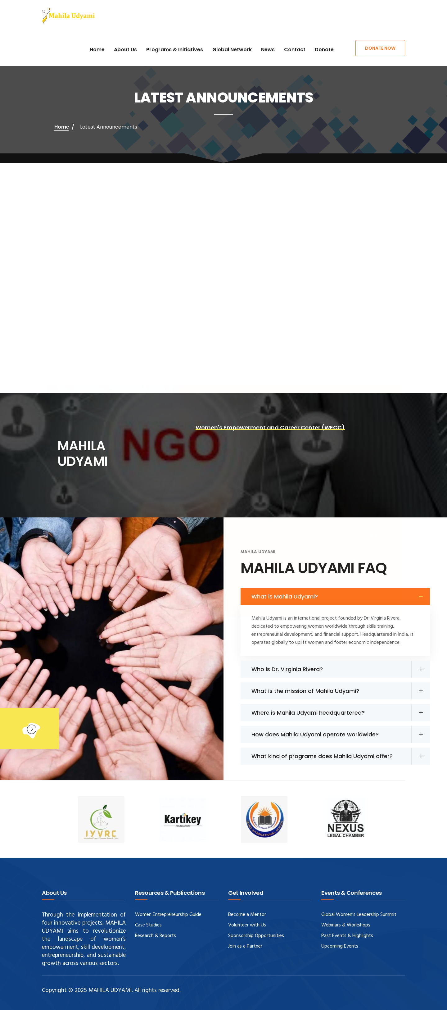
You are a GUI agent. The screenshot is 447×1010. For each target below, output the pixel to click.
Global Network (232, 49)
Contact (294, 49)
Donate (324, 49)
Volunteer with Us (247, 925)
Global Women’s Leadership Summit (358, 915)
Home (97, 49)
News (268, 49)
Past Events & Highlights (347, 936)
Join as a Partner (245, 946)
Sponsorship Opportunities (256, 936)
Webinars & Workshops (345, 925)
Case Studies (148, 925)
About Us (125, 49)
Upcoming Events (339, 946)
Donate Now (380, 48)
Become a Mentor (247, 915)
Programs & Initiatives (174, 49)
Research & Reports (155, 936)
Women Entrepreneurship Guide (168, 915)
